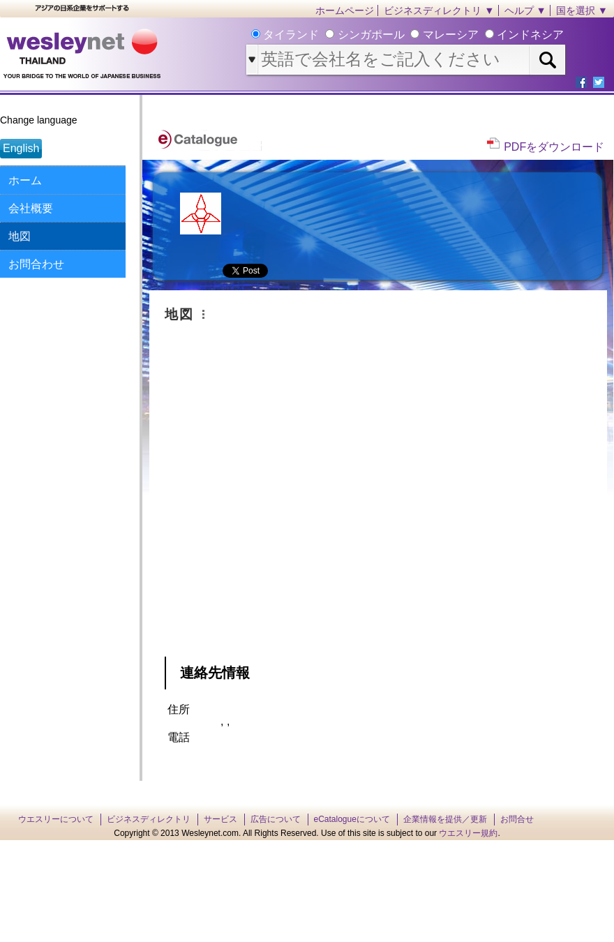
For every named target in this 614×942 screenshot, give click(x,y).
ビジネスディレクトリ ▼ (439, 10)
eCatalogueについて (352, 819)
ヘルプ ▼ (525, 10)
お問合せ (517, 819)
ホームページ (344, 10)
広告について (275, 819)
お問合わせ (36, 264)
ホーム (25, 180)
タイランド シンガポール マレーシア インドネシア (412, 34)
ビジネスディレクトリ (148, 819)
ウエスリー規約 (468, 833)
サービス (220, 819)
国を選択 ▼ (582, 10)
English (21, 148)
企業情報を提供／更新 (445, 819)
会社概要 (30, 208)
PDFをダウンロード (554, 147)
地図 (19, 236)
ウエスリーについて (55, 819)
